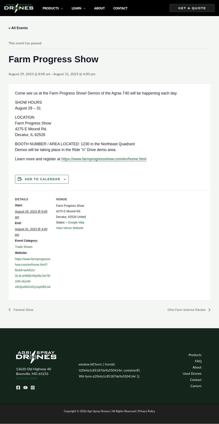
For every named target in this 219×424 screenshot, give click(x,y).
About (198, 367)
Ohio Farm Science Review (185, 310)
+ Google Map (74, 222)
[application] (60, 8)
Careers (197, 386)
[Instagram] (31, 387)
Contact (197, 380)
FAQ (199, 361)
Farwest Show (24, 310)
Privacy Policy (146, 411)
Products (196, 354)
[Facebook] (18, 387)
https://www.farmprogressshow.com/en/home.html (103, 159)
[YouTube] (25, 387)
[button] (192, 8)
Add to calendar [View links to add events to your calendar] (42, 179)
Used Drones (193, 374)
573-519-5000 (27, 378)
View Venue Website (69, 228)
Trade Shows (24, 247)
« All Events (18, 28)
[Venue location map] (119, 220)
